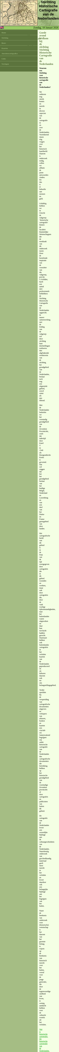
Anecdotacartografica (10, 53)
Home (4, 33)
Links (4, 59)
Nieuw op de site (34, 38)
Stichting (5, 38)
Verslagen (5, 64)
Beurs (4, 43)
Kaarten (5, 48)
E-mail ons (32, 46)
